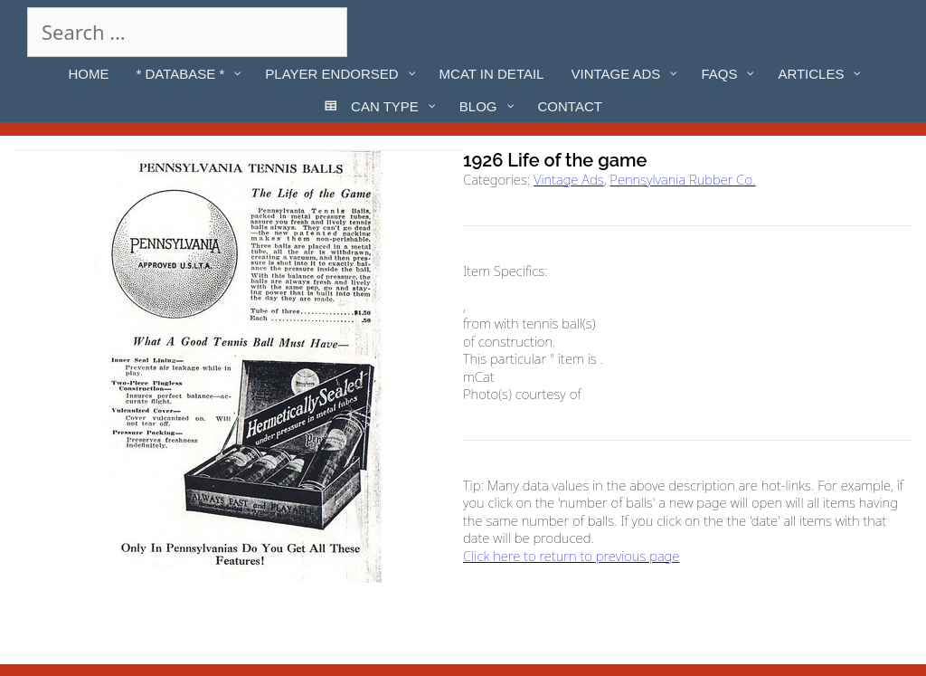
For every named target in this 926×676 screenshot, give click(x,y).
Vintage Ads (569, 179)
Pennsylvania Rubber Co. (682, 179)
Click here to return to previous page (571, 556)
